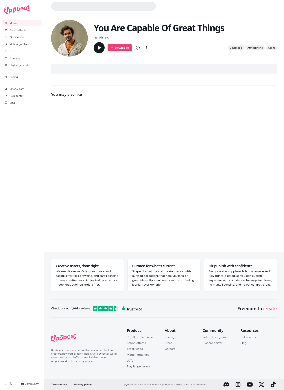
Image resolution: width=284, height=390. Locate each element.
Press (168, 343)
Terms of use (59, 384)
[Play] (99, 47)
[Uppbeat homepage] (21, 9)
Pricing (169, 337)
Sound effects (136, 343)
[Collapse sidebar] (5, 383)
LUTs (130, 360)
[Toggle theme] (10, 383)
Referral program (214, 337)
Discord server (213, 343)
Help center (248, 337)
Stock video (135, 349)
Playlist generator (139, 366)
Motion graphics (138, 355)
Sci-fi (271, 47)
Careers (170, 349)
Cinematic (236, 47)
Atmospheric (255, 47)
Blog (243, 343)
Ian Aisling (101, 37)
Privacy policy (83, 384)
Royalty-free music (140, 337)
